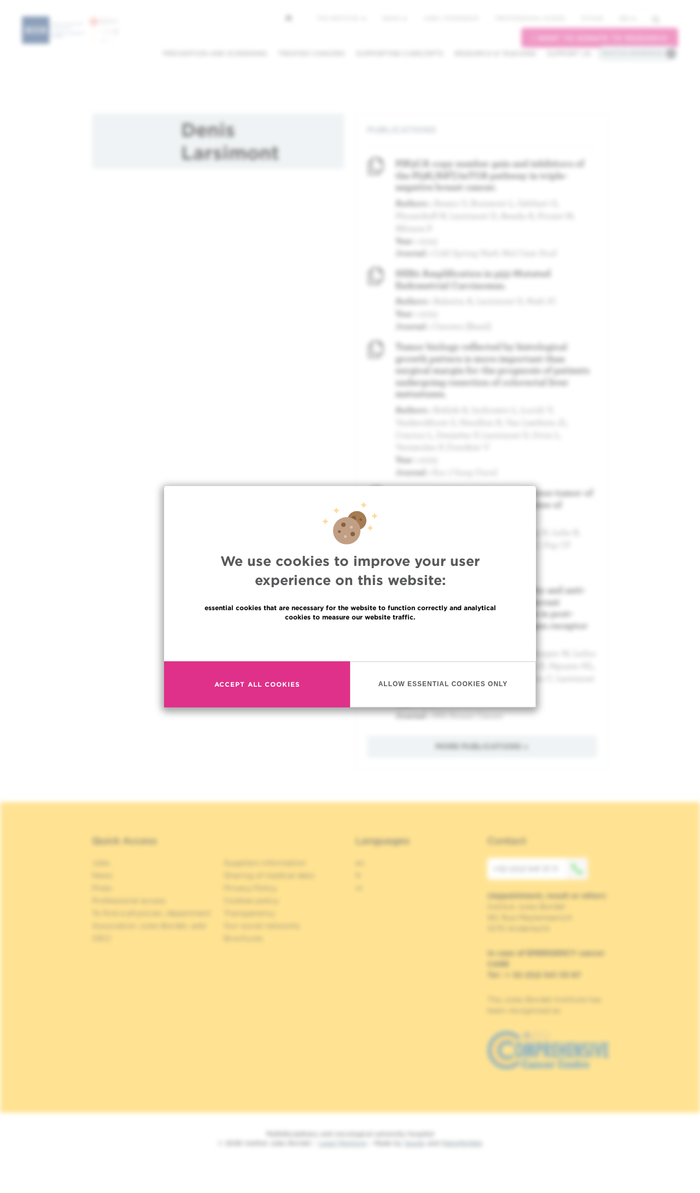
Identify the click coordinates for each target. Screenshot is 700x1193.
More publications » (481, 746)
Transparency (249, 913)
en (628, 18)
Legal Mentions (342, 1143)
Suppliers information (265, 862)
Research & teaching (495, 53)
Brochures (243, 938)
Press (102, 888)
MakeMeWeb (461, 1143)
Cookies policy (251, 900)
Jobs (101, 862)
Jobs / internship (451, 18)
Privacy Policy (250, 888)
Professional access (530, 18)
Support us (569, 53)
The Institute (341, 18)
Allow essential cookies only (443, 684)
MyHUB (592, 18)
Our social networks (262, 925)
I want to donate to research (599, 38)
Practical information (632, 53)
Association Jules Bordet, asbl (149, 925)
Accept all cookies (257, 684)
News (394, 18)
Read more (350, 640)
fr (358, 875)
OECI (101, 938)
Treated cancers (311, 53)
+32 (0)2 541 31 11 (540, 869)
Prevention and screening (215, 53)
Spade (414, 1143)
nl (359, 888)
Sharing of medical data (269, 875)
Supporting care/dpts (400, 53)
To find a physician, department (151, 913)
